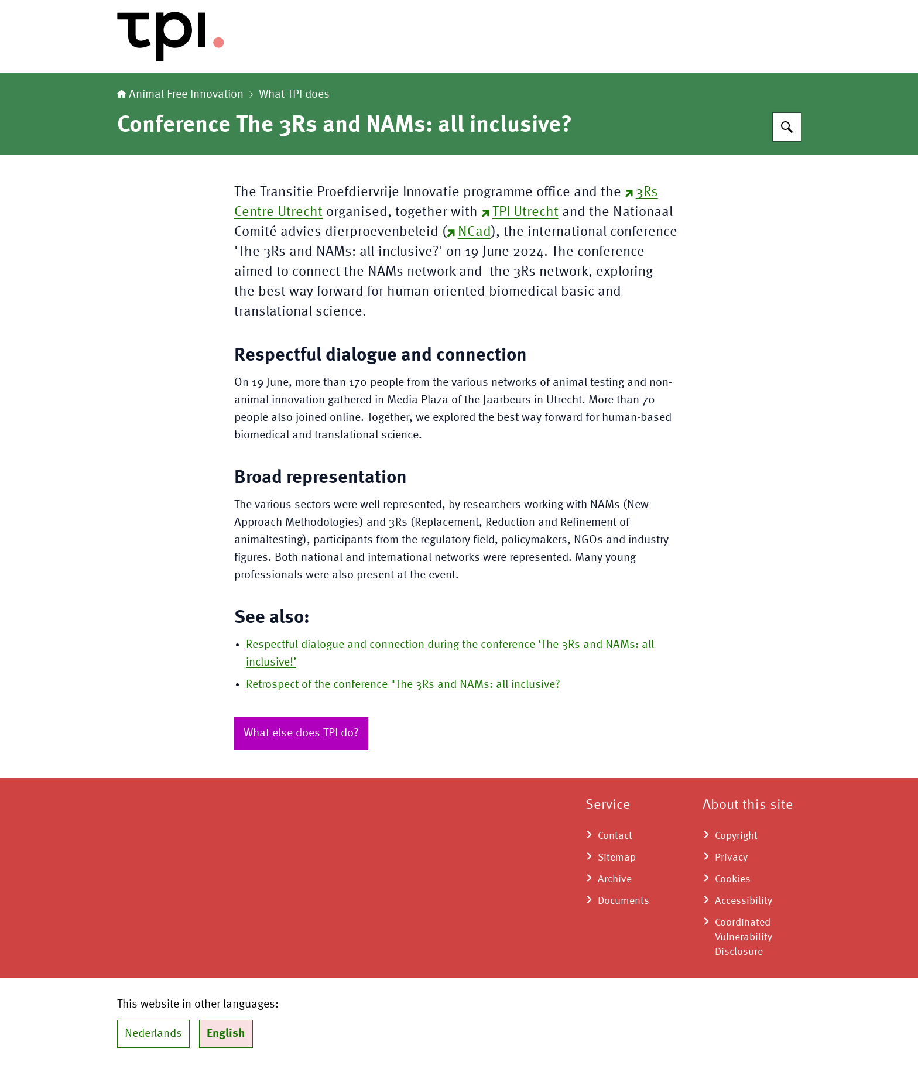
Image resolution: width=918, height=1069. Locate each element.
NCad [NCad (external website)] (469, 232)
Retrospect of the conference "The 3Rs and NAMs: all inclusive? (403, 685)
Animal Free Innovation (180, 95)
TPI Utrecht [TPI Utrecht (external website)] (520, 212)
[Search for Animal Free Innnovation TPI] (787, 127)
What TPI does (294, 95)
